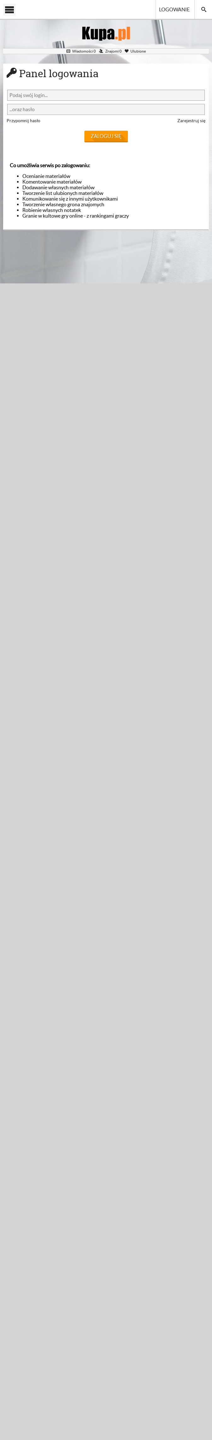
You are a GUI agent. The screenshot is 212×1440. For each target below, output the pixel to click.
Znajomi (110, 51)
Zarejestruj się (191, 120)
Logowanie (174, 9)
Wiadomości (81, 51)
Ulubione (135, 51)
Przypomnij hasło (23, 120)
